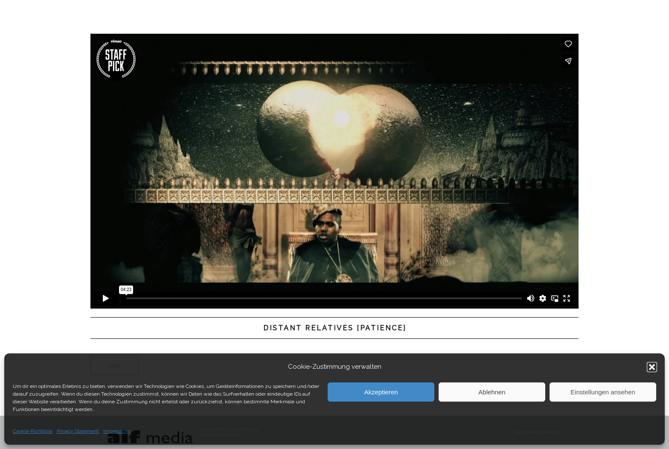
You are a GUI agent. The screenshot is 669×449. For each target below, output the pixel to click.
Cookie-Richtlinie (32, 431)
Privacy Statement (78, 431)
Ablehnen (491, 392)
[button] (652, 367)
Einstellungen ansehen (602, 392)
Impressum (116, 431)
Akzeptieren (381, 392)
